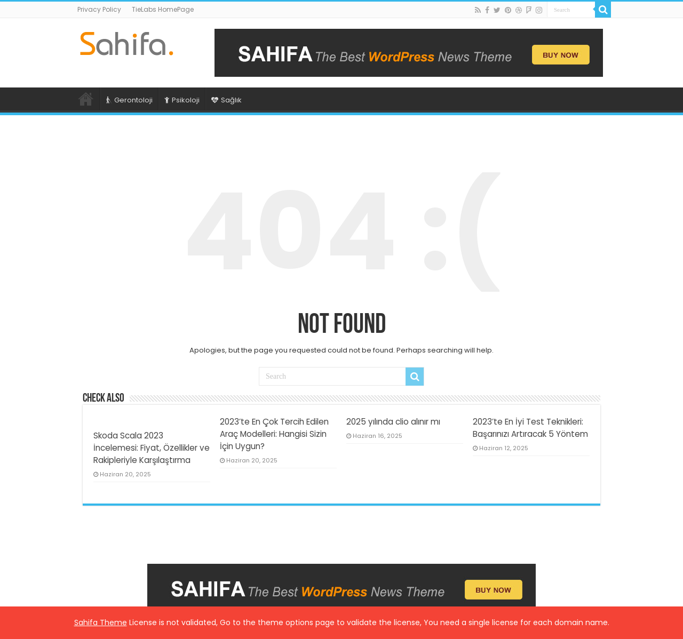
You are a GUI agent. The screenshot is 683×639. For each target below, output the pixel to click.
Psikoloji (182, 100)
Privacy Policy (99, 9)
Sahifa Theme (100, 622)
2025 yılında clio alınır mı (393, 421)
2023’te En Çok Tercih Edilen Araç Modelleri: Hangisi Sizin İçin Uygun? (274, 434)
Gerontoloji (129, 100)
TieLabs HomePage (163, 9)
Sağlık (226, 100)
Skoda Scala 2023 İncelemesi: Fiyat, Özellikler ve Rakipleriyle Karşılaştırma (151, 448)
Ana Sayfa (86, 98)
